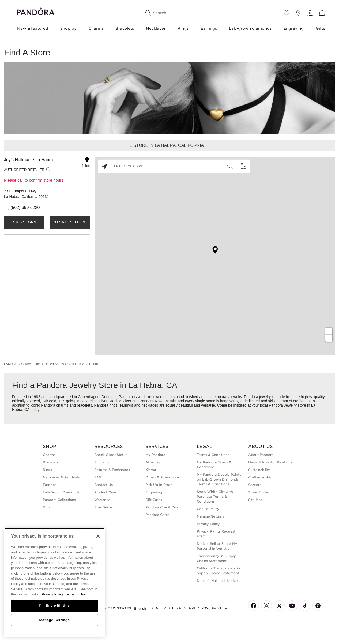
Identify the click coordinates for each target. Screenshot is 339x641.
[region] (54, 582)
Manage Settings (211, 516)
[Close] (98, 536)
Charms (95, 28)
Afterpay (152, 462)
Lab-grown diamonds (250, 28)
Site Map (255, 500)
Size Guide (103, 507)
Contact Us (103, 485)
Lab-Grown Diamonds (61, 492)
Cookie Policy (208, 509)
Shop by (68, 28)
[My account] (310, 13)
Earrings (209, 28)
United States (54, 364)
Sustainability (259, 470)
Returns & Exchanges (112, 470)
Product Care (105, 492)
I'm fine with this (54, 605)
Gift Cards (153, 500)
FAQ (98, 477)
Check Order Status (110, 455)
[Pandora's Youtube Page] (292, 605)
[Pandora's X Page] (279, 605)
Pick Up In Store (158, 485)
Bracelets (124, 28)
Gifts (320, 28)
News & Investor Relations (270, 462)
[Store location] (298, 13)
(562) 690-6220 (25, 207)
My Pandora (155, 455)
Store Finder (32, 364)
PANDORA (12, 364)
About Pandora (260, 455)
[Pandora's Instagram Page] (266, 605)
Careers (254, 485)
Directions (24, 222)
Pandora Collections (59, 500)
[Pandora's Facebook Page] (253, 605)
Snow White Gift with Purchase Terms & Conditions (215, 496)
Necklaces (156, 28)
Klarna (150, 470)
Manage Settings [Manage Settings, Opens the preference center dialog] (54, 620)
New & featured (32, 28)
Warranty (102, 500)
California (74, 364)
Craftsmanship (260, 477)
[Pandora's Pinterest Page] (317, 605)
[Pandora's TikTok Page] (305, 605)
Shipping (101, 462)
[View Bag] (322, 13)
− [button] (328, 338)
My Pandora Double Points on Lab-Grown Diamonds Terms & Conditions (219, 479)
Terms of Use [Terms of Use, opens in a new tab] (75, 594)
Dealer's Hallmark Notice (217, 581)
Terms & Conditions (213, 455)
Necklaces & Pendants (61, 477)
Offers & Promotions (162, 477)
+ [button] (328, 331)
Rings (183, 28)
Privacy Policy (208, 524)
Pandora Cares (157, 515)
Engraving (293, 28)
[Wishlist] (286, 13)
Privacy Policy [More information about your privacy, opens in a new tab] (53, 594)
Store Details (69, 222)
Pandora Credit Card (162, 507)
